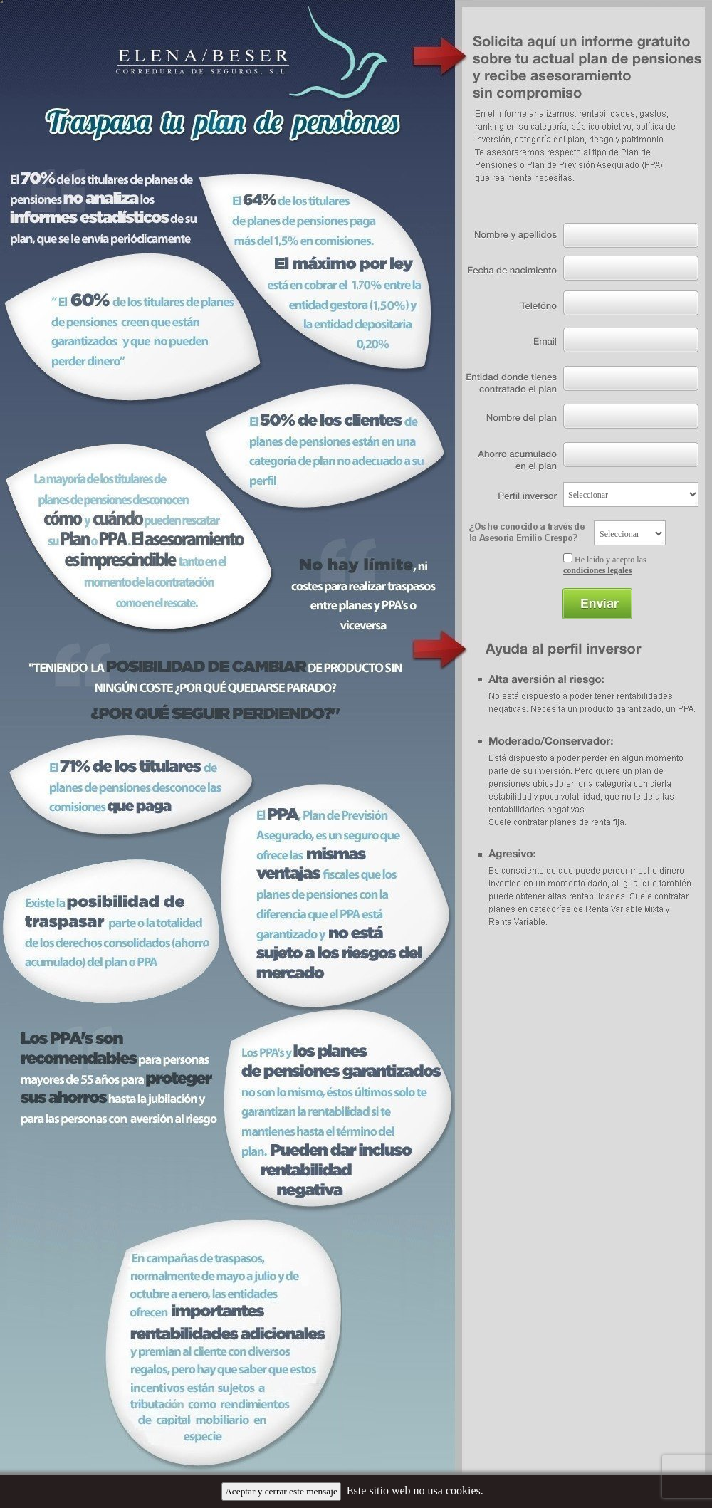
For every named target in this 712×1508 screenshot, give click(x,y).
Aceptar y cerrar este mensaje (281, 1491)
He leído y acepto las (604, 565)
